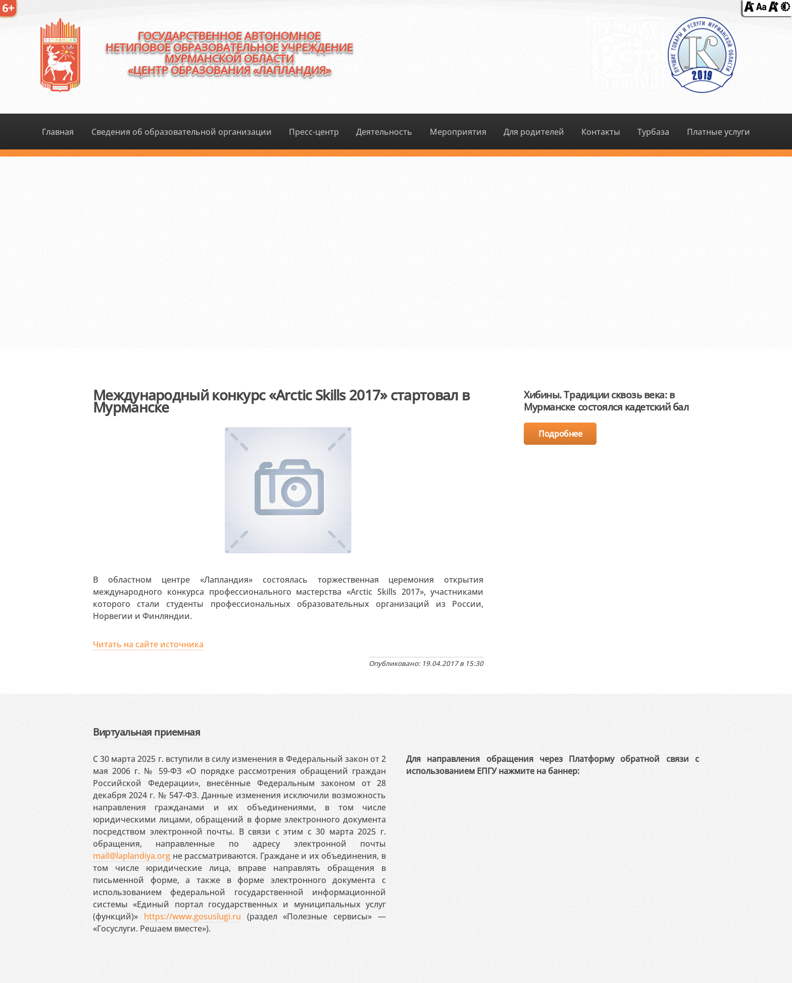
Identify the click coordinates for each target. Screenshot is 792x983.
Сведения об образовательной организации (181, 131)
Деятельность (384, 131)
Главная (58, 131)
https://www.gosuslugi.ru (192, 916)
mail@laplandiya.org (131, 855)
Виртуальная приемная (146, 732)
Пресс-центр (314, 131)
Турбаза (653, 131)
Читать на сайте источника (148, 644)
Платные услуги (718, 131)
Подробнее (560, 433)
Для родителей (534, 131)
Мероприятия (458, 131)
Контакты (600, 131)
